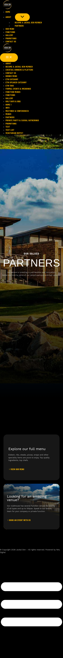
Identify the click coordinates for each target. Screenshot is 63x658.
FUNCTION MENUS (13, 92)
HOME (8, 12)
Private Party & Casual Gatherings (22, 120)
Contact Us (11, 41)
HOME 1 (8, 104)
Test (8, 126)
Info (8, 107)
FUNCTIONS (10, 32)
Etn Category (12, 79)
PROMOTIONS (11, 38)
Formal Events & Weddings (18, 88)
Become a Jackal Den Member (26, 22)
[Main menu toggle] (9, 57)
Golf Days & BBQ (13, 101)
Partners (17, 25)
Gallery (9, 35)
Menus (8, 114)
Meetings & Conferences (17, 111)
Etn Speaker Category (16, 82)
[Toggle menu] (22, 17)
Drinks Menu (11, 76)
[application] (13, 17)
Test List (10, 130)
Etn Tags (10, 85)
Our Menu (10, 29)
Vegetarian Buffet (14, 133)
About (10, 17)
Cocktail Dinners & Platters (19, 69)
